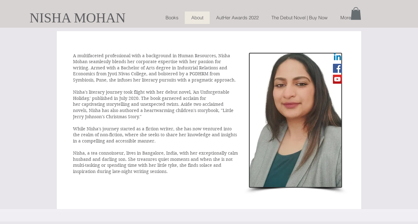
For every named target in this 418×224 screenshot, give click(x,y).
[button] (356, 13)
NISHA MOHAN (77, 18)
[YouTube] (337, 79)
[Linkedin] (337, 57)
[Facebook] (337, 68)
